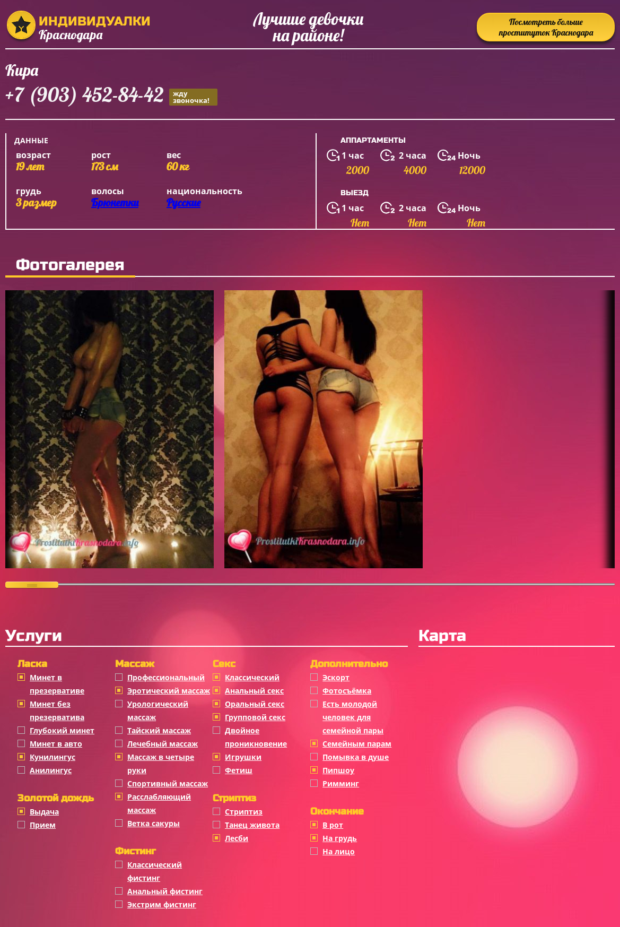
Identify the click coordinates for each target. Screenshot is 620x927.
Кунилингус (52, 757)
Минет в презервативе (57, 684)
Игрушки (243, 757)
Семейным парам (356, 744)
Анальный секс (254, 691)
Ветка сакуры (153, 823)
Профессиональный (166, 677)
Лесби (236, 838)
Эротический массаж (168, 691)
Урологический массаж (157, 710)
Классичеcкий (252, 677)
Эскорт (336, 677)
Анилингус (51, 770)
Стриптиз (244, 812)
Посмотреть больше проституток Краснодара (546, 27)
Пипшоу (338, 770)
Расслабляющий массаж (159, 803)
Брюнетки (114, 202)
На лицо (338, 851)
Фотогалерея (70, 264)
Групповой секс (255, 717)
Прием (43, 825)
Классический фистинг (154, 871)
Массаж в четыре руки (160, 763)
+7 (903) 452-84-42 (111, 96)
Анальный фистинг (165, 891)
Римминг (340, 783)
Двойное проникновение (256, 737)
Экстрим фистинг (161, 904)
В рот (332, 825)
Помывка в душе (355, 757)
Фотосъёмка (346, 691)
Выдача (44, 812)
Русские (183, 202)
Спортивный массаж (167, 783)
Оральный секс (254, 704)
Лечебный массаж (162, 744)
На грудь (339, 838)
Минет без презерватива (57, 710)
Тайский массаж (159, 730)
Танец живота (252, 825)
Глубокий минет (62, 730)
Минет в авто (56, 744)
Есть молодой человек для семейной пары (352, 717)
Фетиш (238, 770)
